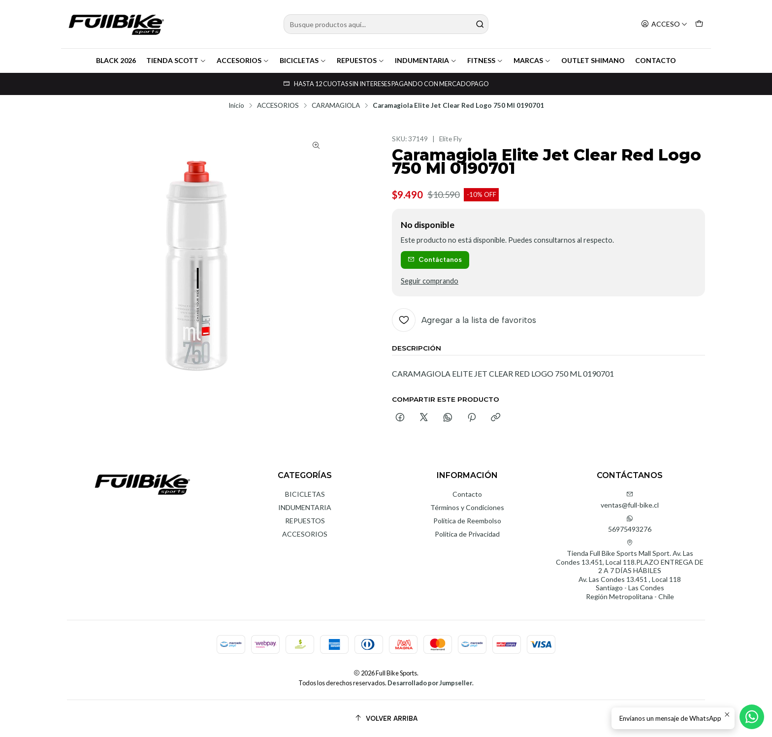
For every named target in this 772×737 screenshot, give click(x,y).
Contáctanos (435, 259)
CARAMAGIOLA (336, 105)
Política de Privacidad (467, 534)
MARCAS (532, 60)
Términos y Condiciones (467, 507)
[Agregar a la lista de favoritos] (464, 320)
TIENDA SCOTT (176, 60)
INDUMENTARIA (426, 60)
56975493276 (629, 524)
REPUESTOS (361, 60)
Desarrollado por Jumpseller (429, 683)
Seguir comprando (429, 281)
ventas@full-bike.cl (630, 500)
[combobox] (386, 24)
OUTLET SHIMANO (593, 60)
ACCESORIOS (243, 60)
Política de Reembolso (467, 520)
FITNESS (485, 60)
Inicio (236, 105)
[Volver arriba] (386, 718)
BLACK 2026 (116, 60)
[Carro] (699, 24)
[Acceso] (664, 24)
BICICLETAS (303, 60)
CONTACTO (655, 60)
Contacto (467, 494)
